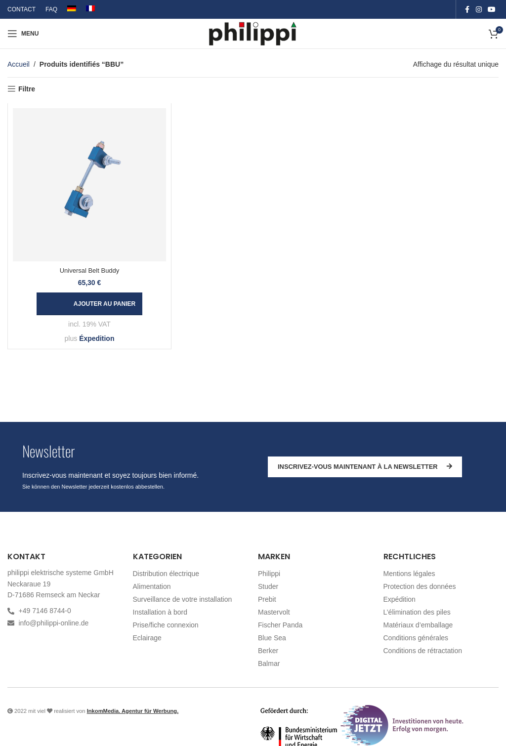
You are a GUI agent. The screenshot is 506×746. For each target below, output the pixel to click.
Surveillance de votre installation (182, 599)
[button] (89, 303)
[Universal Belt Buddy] (89, 184)
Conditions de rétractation (423, 651)
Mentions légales (409, 574)
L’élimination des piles (417, 612)
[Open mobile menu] (22, 33)
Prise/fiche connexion (166, 625)
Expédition (399, 599)
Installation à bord (160, 612)
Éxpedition (97, 338)
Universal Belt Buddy (90, 270)
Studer (268, 586)
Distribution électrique (166, 574)
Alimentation (152, 586)
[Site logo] (253, 33)
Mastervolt (274, 612)
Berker (268, 651)
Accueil (18, 64)
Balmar (269, 663)
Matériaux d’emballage (418, 625)
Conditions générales (416, 638)
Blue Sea (272, 638)
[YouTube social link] (492, 9)
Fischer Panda (280, 625)
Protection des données (419, 586)
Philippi (269, 574)
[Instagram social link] (479, 9)
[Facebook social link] (467, 9)
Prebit (267, 599)
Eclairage (147, 638)
